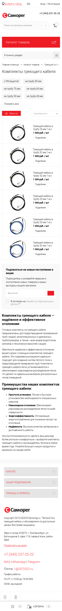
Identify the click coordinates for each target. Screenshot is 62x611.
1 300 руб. (41, 132)
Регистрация (54, 4)
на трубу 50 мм (12, 96)
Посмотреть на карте (15, 545)
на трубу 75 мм (12, 88)
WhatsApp (19, 562)
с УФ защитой (11, 81)
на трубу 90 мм (33, 81)
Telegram (34, 562)
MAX (7, 562)
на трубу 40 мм (35, 96)
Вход (43, 4)
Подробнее (40, 137)
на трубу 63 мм (35, 88)
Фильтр (11, 113)
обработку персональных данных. (32, 302)
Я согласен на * (32, 302)
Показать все (11, 103)
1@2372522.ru (23, 569)
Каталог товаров (31, 42)
